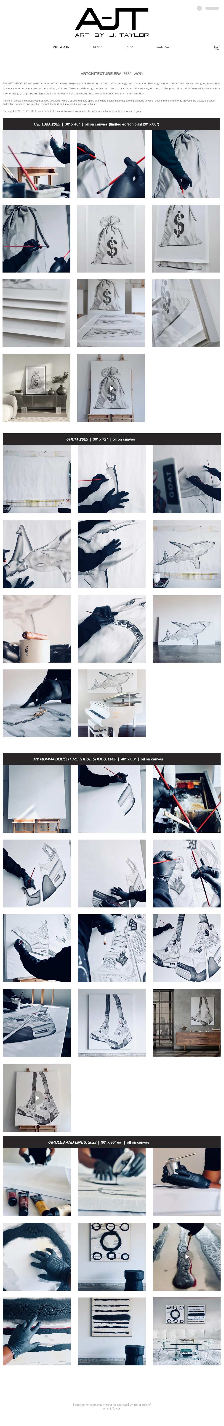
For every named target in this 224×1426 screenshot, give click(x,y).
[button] (217, 47)
